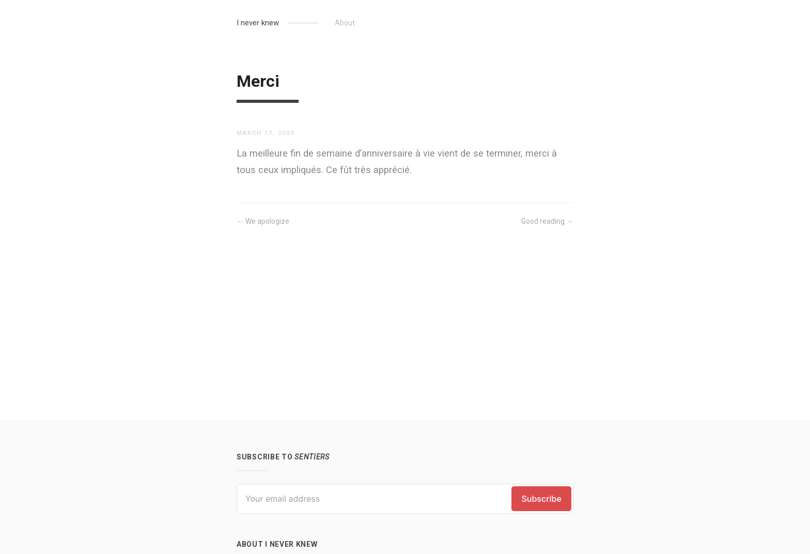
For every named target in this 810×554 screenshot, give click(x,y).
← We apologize (263, 221)
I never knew (258, 22)
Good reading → (547, 221)
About (345, 23)
